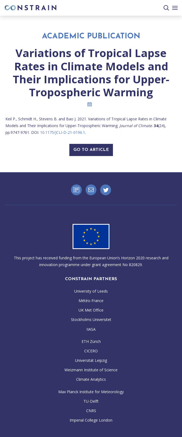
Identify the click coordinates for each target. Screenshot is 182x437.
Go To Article (91, 150)
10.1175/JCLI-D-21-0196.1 (62, 132)
